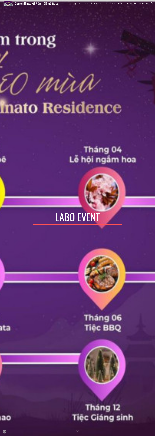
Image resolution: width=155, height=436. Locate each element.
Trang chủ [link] (75, 3)
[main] (77, 218)
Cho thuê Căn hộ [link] (114, 3)
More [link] (141, 3)
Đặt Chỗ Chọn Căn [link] (93, 3)
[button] (152, 4)
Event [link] (129, 3)
